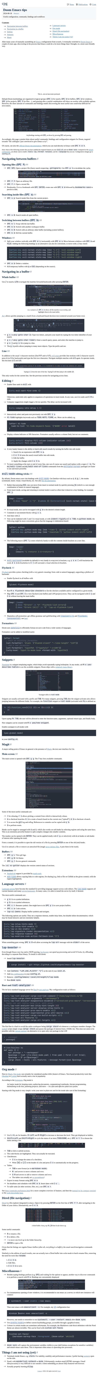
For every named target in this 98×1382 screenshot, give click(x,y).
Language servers (59, 26)
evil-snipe (55, 356)
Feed (59, 1380)
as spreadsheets (38, 1186)
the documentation (49, 482)
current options (20, 1038)
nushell (4, 1036)
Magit (9, 37)
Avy (3, 316)
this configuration (17, 980)
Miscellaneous (58, 34)
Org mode (56, 28)
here (26, 622)
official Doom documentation (30, 146)
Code (94, 4)
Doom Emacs (86, 42)
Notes (72, 4)
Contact (40, 1380)
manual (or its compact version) (84, 1199)
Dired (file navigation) (61, 31)
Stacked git (11, 878)
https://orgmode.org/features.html (17, 1199)
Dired (4, 1211)
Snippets (10, 35)
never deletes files (52, 852)
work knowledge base (15, 1201)
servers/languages (28, 896)
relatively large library (64, 671)
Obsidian (5, 1084)
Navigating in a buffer (15, 29)
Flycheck (5, 575)
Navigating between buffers (17, 26)
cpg (4, 3)
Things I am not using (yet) (63, 37)
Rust (35, 995)
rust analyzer (43, 995)
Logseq (14, 1084)
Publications (83, 4)
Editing (10, 32)
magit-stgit (37, 878)
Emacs (38, 42)
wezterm (87, 1365)
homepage (19, 1088)
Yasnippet (5, 669)
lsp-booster (44, 958)
